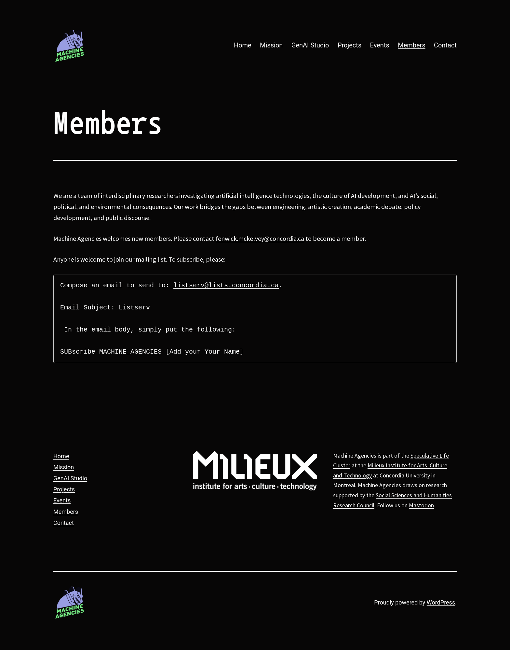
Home (242, 45)
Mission (271, 45)
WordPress (441, 602)
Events (379, 45)
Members (411, 45)
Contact (445, 45)
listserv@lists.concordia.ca (226, 285)
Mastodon (421, 505)
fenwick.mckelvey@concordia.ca (260, 238)
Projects (349, 45)
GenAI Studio (310, 45)
